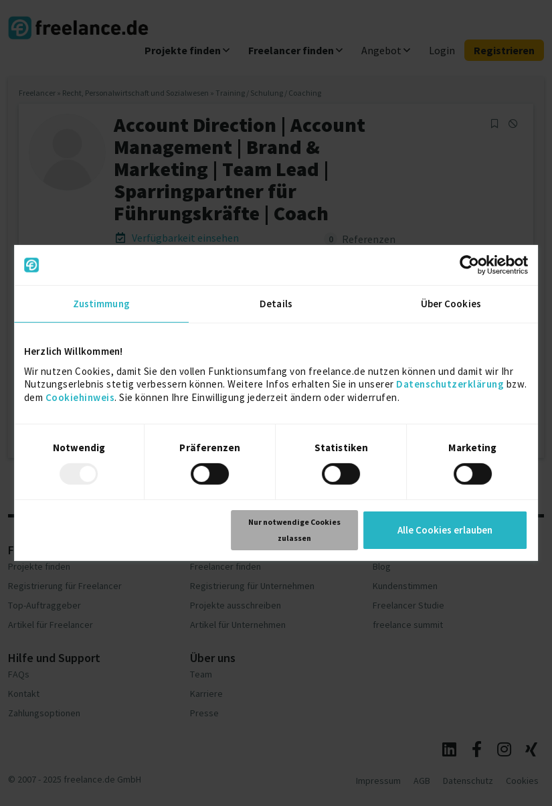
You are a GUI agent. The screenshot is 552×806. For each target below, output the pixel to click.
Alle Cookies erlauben (444, 529)
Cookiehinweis (80, 396)
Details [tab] (276, 303)
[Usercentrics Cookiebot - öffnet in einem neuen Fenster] (469, 265)
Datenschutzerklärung (450, 384)
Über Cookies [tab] (451, 303)
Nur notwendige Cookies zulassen (294, 530)
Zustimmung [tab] (101, 303)
